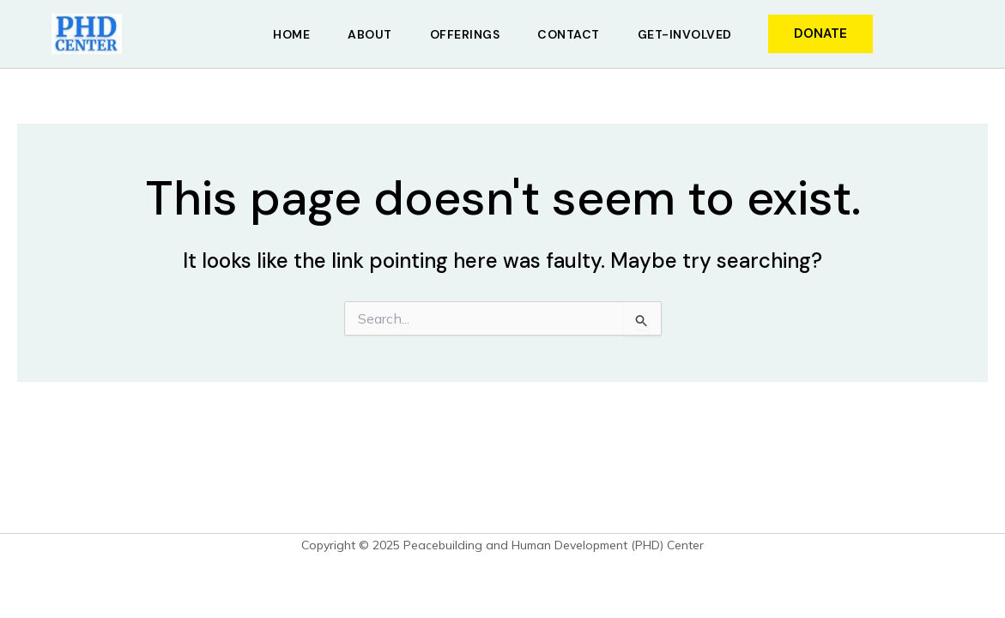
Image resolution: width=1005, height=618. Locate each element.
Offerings (465, 34)
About (370, 34)
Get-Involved (685, 34)
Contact (568, 34)
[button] (820, 34)
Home (291, 34)
